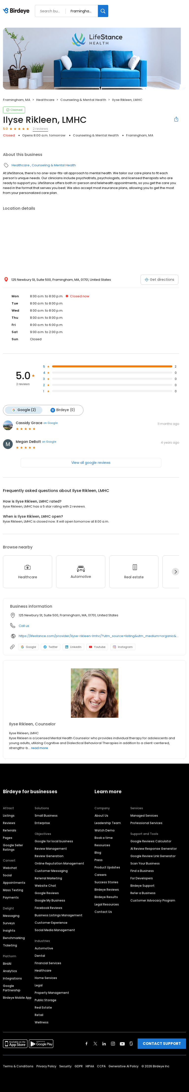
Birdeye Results (106, 897)
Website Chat (45, 885)
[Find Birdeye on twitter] (95, 1043)
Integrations (12, 978)
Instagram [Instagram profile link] (123, 647)
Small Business (46, 815)
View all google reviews (90, 462)
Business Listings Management (58, 915)
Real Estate (43, 1007)
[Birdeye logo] (17, 11)
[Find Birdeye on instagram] (113, 1043)
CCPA (101, 1066)
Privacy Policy (46, 1066)
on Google (50, 423)
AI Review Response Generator (153, 848)
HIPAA (90, 1066)
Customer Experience (51, 922)
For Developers (141, 878)
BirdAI (7, 963)
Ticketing (10, 945)
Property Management (52, 992)
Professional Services (146, 823)
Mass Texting (13, 890)
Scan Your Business (145, 863)
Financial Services (48, 963)
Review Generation (49, 856)
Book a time (103, 837)
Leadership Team (107, 823)
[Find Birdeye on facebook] (87, 1043)
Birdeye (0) (62, 410)
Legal (39, 985)
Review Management (51, 848)
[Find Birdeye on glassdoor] (131, 1043)
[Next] (175, 571)
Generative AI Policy (124, 1066)
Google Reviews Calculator (150, 841)
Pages (7, 837)
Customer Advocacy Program (152, 900)
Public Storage (45, 1000)
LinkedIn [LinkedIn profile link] (73, 647)
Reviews (9, 823)
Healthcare (45, 99)
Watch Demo (104, 830)
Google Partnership (11, 987)
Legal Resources (106, 904)
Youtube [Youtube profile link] (97, 647)
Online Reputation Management (59, 863)
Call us (24, 625)
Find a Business (142, 870)
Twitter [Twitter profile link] (51, 647)
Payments (11, 897)
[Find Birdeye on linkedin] (104, 1043)
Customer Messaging (51, 870)
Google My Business (50, 900)
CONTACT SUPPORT (162, 1043)
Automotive (44, 948)
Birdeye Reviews (106, 889)
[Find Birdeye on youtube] (122, 1043)
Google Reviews (47, 893)
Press (98, 860)
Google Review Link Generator (152, 856)
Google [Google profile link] (28, 647)
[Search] (103, 11)
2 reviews (40, 128)
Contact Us (103, 911)
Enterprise (42, 823)
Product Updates (107, 867)
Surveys (9, 923)
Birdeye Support (142, 885)
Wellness (41, 1022)
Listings (9, 815)
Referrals (9, 830)
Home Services (46, 978)
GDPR (79, 1066)
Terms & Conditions (18, 1066)
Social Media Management (55, 930)
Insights (9, 930)
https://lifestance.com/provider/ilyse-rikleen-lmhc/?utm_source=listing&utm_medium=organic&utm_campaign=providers (99, 635)
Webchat (10, 868)
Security (65, 1066)
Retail (39, 1015)
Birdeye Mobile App (17, 997)
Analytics (10, 971)
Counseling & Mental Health (83, 99)
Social (7, 875)
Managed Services (144, 815)
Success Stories (106, 882)
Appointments (14, 882)
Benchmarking (14, 938)
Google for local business (54, 841)
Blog (97, 852)
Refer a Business (143, 893)
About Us (101, 815)
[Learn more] (94, 692)
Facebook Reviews (48, 907)
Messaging (11, 915)
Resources (102, 845)
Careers (100, 874)
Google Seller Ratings (13, 847)
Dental (40, 955)
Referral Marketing (48, 878)
